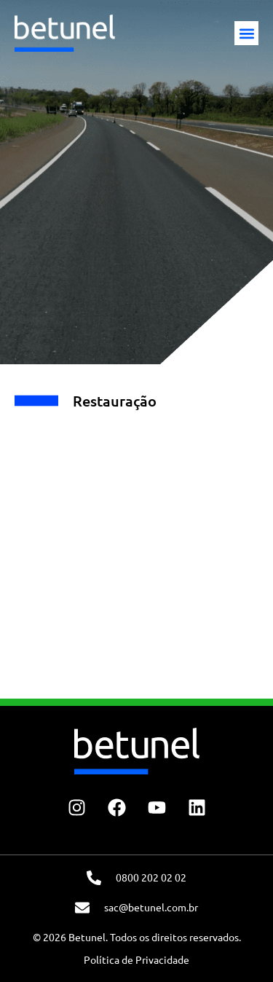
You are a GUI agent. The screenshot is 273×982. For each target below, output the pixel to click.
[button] (246, 33)
